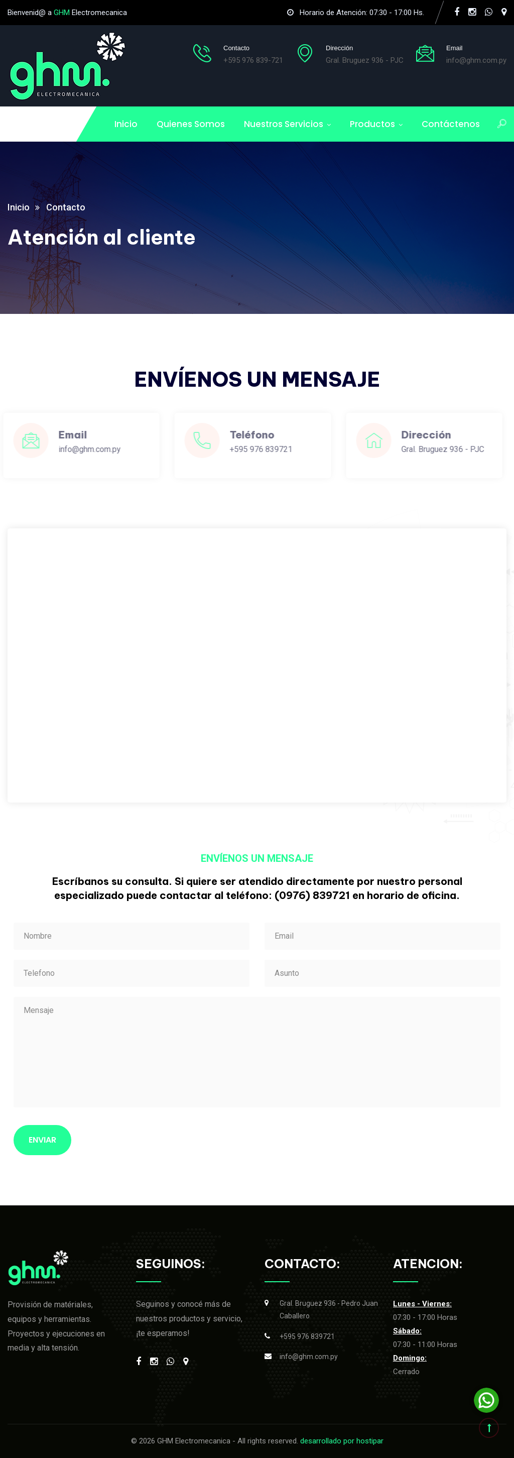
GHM (62, 12)
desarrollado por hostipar (341, 1440)
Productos (372, 124)
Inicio (126, 124)
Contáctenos (451, 124)
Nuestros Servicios (283, 124)
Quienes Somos (191, 124)
